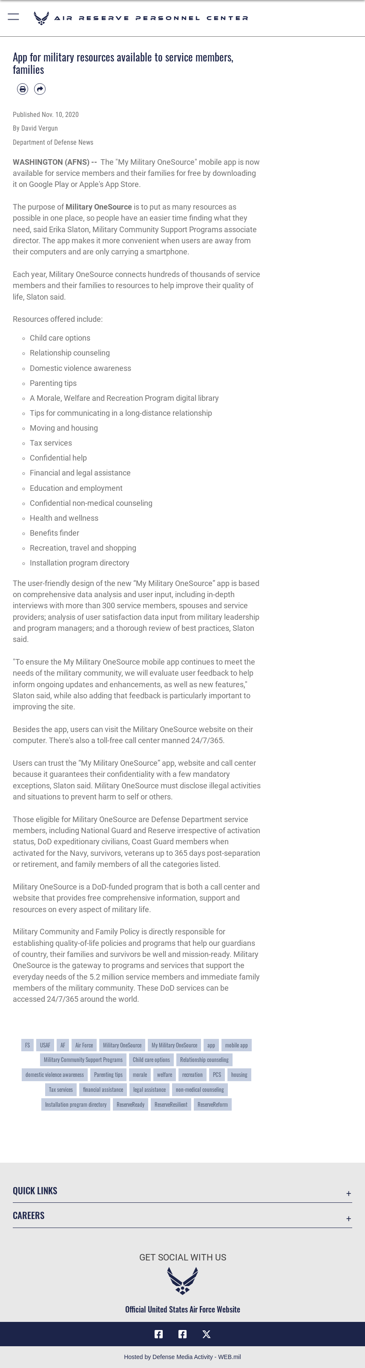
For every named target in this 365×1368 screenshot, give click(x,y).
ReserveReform (213, 1104)
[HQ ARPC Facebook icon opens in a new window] (158, 1334)
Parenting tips (108, 1074)
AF (62, 1045)
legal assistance (149, 1089)
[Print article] (22, 88)
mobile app (236, 1045)
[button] (14, 18)
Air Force (84, 1045)
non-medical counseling (200, 1089)
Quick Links (35, 1190)
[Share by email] (39, 88)
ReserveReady (130, 1104)
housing (239, 1074)
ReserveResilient (171, 1104)
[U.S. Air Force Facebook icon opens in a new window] (182, 1334)
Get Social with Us (182, 1257)
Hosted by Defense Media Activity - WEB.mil (182, 1356)
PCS (217, 1074)
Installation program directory (75, 1104)
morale (140, 1074)
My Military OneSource (174, 1045)
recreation (192, 1074)
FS (27, 1045)
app (211, 1045)
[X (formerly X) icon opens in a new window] (206, 1334)
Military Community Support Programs (83, 1059)
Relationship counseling (204, 1059)
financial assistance (103, 1089)
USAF (45, 1045)
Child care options (151, 1059)
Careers (28, 1215)
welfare (164, 1074)
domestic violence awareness (55, 1074)
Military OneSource (99, 207)
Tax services (61, 1089)
